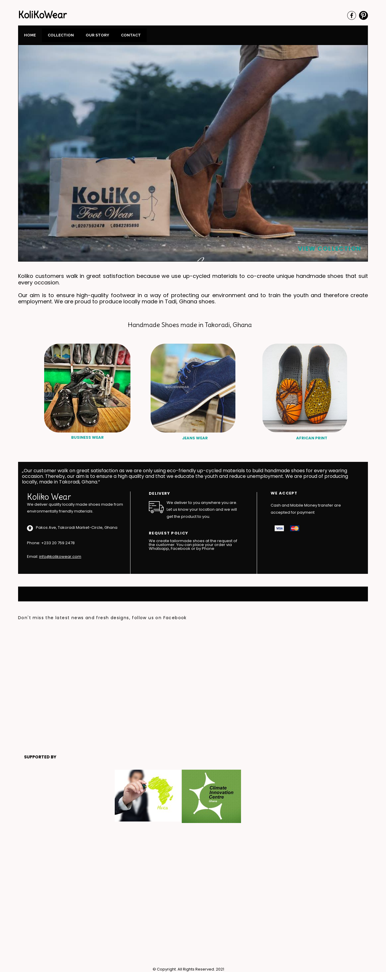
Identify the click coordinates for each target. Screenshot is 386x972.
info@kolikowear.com (60, 556)
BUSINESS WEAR (87, 437)
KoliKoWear (42, 15)
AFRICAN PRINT (311, 438)
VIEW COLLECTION (329, 248)
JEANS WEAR (195, 438)
